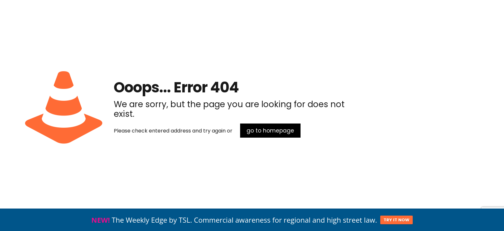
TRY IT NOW (396, 220)
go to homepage (270, 130)
